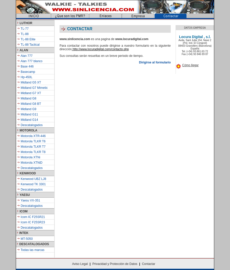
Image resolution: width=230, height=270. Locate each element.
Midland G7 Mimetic (34, 88)
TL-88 (22, 34)
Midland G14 (29, 120)
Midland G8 (28, 98)
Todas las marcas (31, 250)
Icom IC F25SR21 (31, 217)
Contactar (148, 264)
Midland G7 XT (31, 93)
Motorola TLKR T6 (31, 141)
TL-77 (22, 28)
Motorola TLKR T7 (31, 146)
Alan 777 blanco (31, 61)
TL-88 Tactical (28, 44)
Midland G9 (28, 109)
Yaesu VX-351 (28, 200)
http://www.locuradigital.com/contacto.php (100, 49)
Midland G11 (29, 114)
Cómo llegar (190, 65)
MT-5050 (25, 239)
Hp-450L (26, 77)
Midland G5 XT (31, 82)
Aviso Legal (80, 264)
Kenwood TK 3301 (31, 184)
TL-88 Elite (26, 39)
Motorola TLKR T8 (31, 152)
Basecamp (28, 72)
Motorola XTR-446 (31, 136)
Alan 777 (27, 56)
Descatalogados (31, 125)
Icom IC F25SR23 (31, 222)
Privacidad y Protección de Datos (114, 264)
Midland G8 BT (30, 104)
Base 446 (27, 66)
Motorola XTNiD (29, 162)
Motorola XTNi (28, 157)
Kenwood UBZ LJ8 (31, 179)
